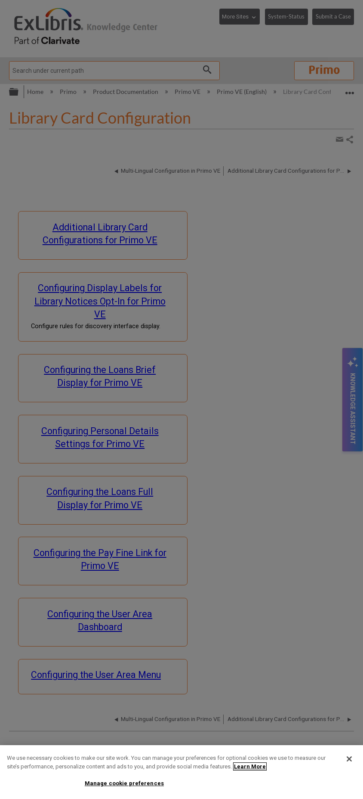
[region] (181, 772)
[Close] (349, 758)
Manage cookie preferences (124, 783)
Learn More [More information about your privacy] (250, 766)
